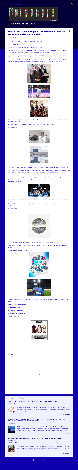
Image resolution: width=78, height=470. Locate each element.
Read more (66, 414)
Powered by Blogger (39, 460)
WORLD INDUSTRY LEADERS (22, 23)
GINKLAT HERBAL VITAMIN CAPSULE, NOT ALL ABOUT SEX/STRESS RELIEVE (33, 401)
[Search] (72, 4)
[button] (69, 31)
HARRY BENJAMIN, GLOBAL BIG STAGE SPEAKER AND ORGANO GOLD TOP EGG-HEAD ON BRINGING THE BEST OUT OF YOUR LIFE (36, 420)
